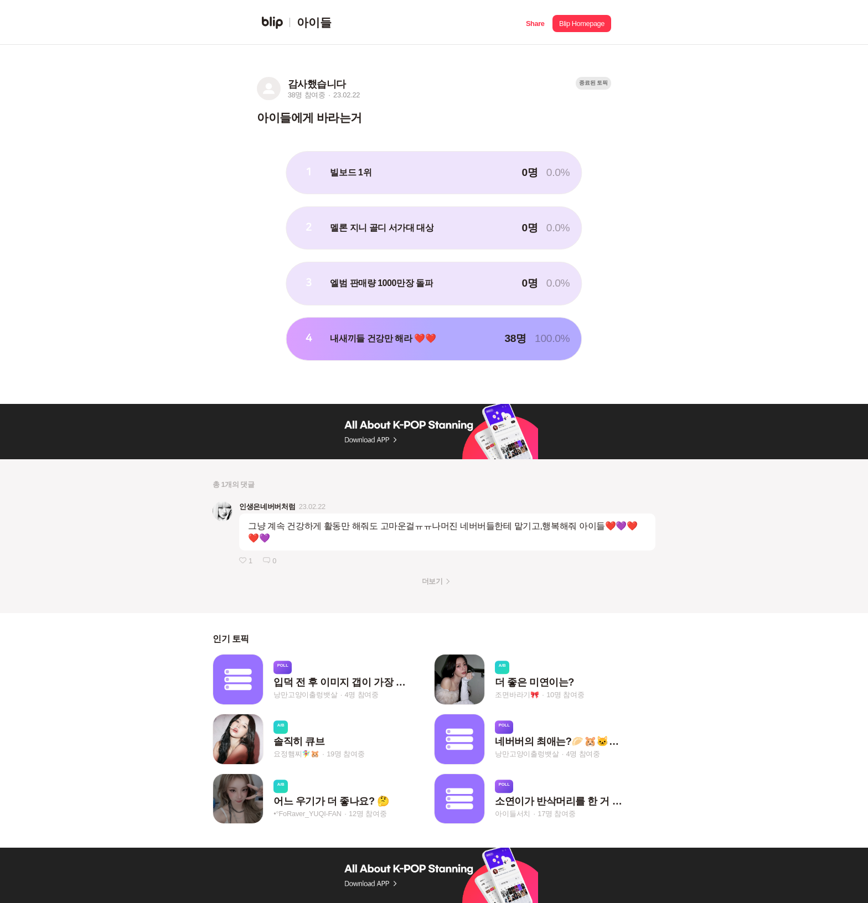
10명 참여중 (565, 695)
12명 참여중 (367, 813)
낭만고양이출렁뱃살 (305, 695)
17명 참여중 (556, 813)
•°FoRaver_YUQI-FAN (307, 813)
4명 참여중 (362, 695)
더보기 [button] (432, 581)
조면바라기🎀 (517, 695)
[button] (535, 22)
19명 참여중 (345, 754)
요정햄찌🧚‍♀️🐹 (296, 754)
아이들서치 (512, 813)
